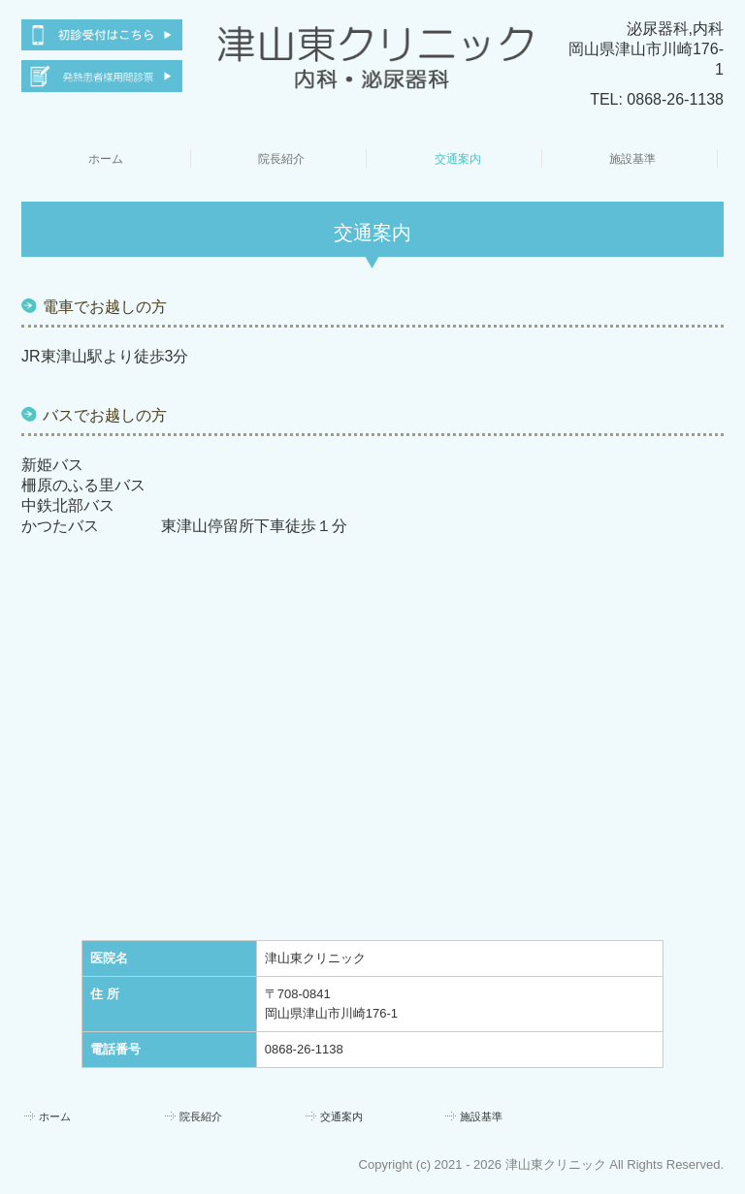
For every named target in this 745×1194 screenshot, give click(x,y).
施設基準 (632, 159)
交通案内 (458, 159)
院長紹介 (281, 159)
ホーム (105, 159)
